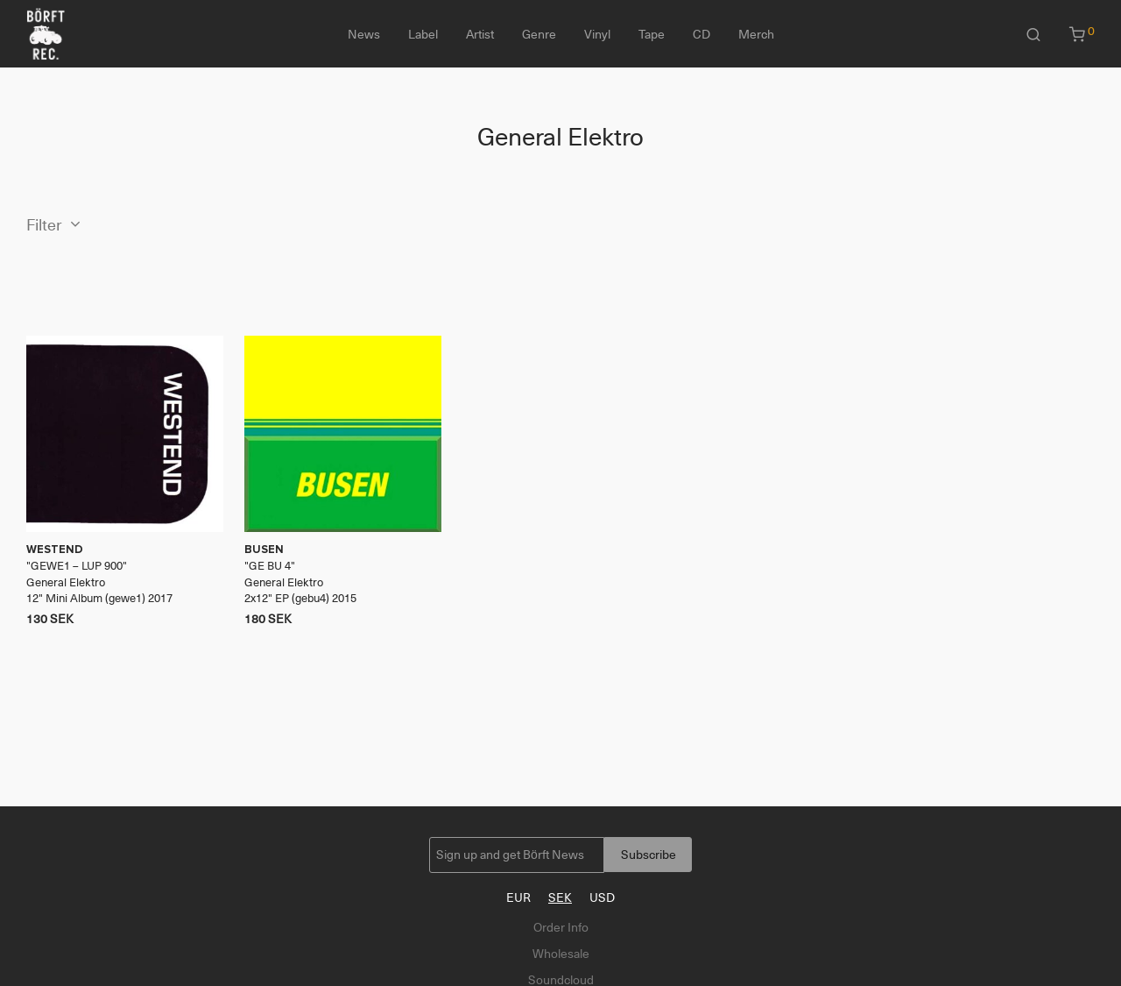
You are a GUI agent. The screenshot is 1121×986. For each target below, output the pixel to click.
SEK (560, 897)
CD (701, 34)
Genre (539, 34)
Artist (480, 34)
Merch (756, 34)
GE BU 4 (270, 565)
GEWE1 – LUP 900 (77, 565)
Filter (44, 225)
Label (423, 34)
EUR (518, 897)
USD (602, 897)
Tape (651, 34)
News (364, 34)
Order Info (561, 927)
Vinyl (597, 34)
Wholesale (560, 954)
